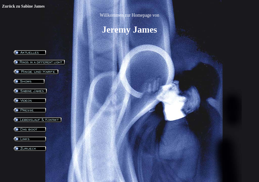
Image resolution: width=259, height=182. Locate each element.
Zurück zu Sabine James (23, 6)
